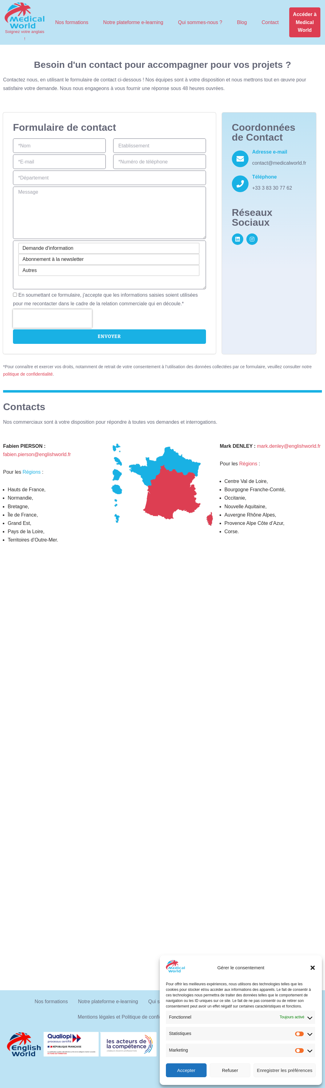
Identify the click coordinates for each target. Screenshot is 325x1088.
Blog (242, 22)
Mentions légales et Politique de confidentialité (128, 1017)
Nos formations (71, 22)
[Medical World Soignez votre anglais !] (25, 22)
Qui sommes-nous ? (200, 22)
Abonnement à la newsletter (109, 259)
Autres (109, 270)
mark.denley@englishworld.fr (289, 446)
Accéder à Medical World (305, 22)
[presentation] (52, 318)
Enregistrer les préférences (284, 1070)
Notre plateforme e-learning (133, 22)
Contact (270, 22)
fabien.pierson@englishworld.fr (37, 454)
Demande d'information (109, 248)
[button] (313, 968)
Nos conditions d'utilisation (34, 1080)
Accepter (186, 1070)
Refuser (230, 1070)
